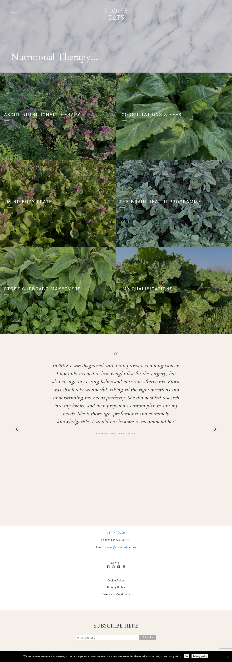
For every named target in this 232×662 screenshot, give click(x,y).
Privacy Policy (116, 587)
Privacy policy (200, 656)
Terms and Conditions (116, 594)
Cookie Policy (116, 581)
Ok (186, 656)
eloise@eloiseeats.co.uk (120, 547)
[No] (227, 657)
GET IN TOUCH (116, 533)
